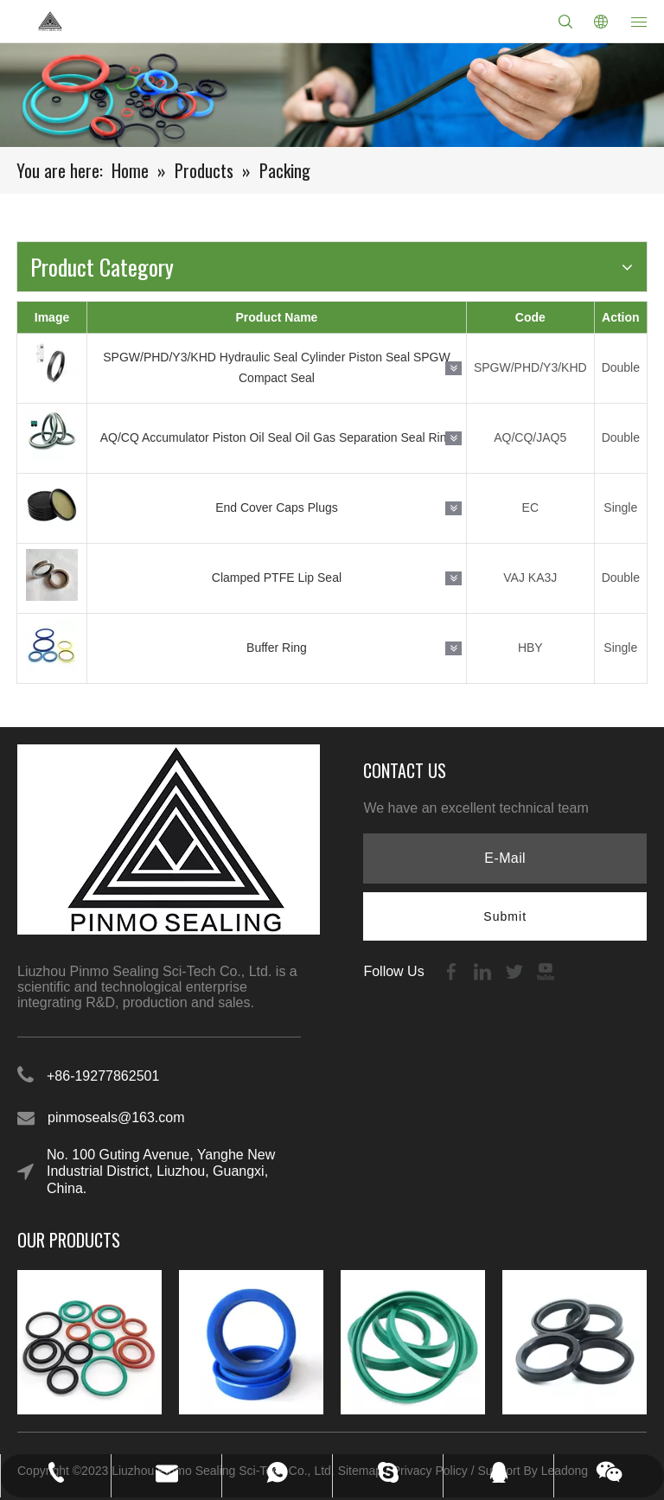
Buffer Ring (276, 647)
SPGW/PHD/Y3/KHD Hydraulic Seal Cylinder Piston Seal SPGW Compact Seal (276, 367)
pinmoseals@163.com (116, 1117)
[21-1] (332, 95)
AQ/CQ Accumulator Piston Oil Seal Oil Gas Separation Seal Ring (277, 437)
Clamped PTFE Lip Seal (277, 577)
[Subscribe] (505, 916)
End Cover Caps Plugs (276, 507)
